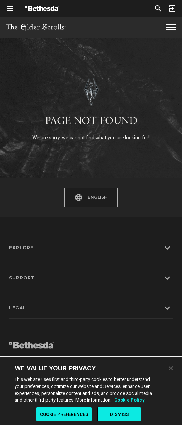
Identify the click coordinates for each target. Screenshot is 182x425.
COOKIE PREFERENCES (64, 416)
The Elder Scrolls (36, 27)
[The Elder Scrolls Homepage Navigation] (171, 27)
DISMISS (119, 416)
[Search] (158, 8)
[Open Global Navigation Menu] (10, 8)
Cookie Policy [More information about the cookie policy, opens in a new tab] (129, 401)
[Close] (171, 370)
